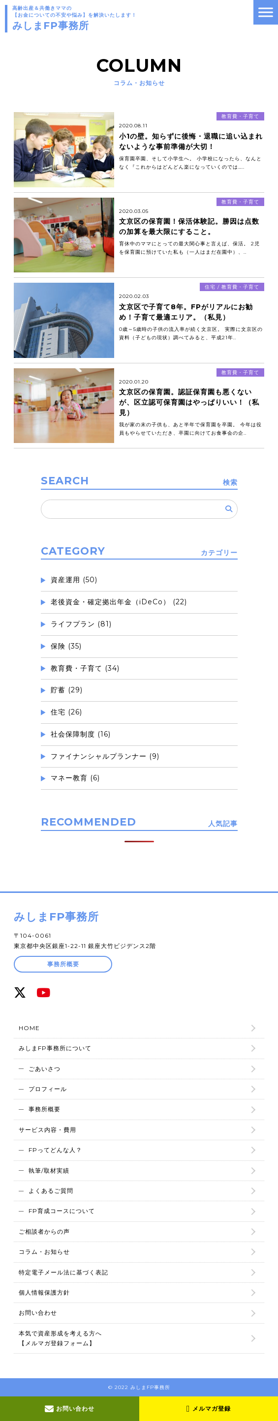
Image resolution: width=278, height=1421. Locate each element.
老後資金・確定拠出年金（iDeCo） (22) (119, 601)
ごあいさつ (45, 1068)
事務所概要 (63, 964)
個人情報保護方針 (44, 1292)
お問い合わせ (69, 1408)
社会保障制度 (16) (81, 734)
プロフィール (48, 1089)
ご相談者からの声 (44, 1231)
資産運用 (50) (74, 579)
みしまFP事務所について (55, 1048)
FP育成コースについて (62, 1210)
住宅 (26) (66, 712)
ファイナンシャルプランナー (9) (105, 756)
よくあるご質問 (51, 1190)
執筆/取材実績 (49, 1170)
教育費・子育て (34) (85, 668)
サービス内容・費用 (47, 1129)
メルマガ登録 (208, 1408)
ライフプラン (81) (81, 624)
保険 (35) (66, 646)
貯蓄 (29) (67, 689)
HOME (29, 1028)
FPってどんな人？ (55, 1150)
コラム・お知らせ (44, 1251)
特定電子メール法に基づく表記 (63, 1272)
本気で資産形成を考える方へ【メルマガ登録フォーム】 (60, 1338)
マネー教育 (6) (75, 777)
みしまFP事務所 (56, 916)
